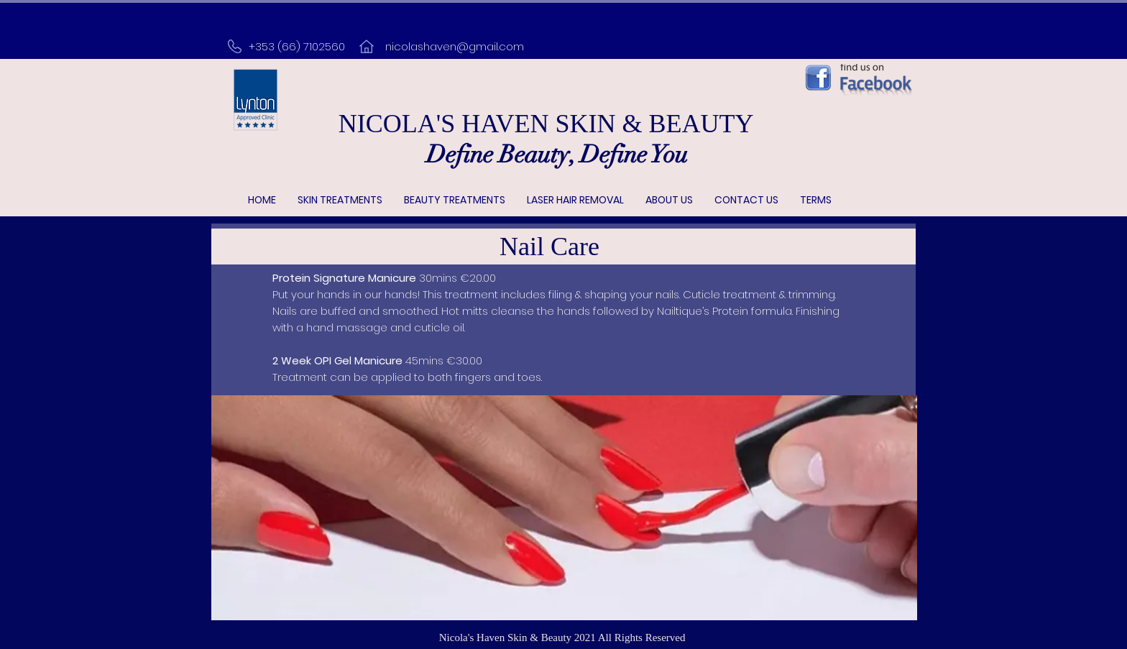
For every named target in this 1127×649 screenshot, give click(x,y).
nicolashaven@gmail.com (454, 46)
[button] (340, 200)
